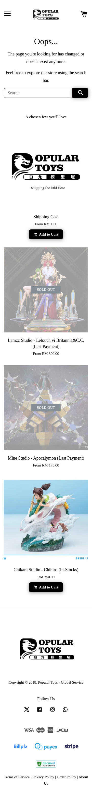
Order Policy (66, 777)
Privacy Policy (43, 777)
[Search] (38, 93)
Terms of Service (16, 777)
